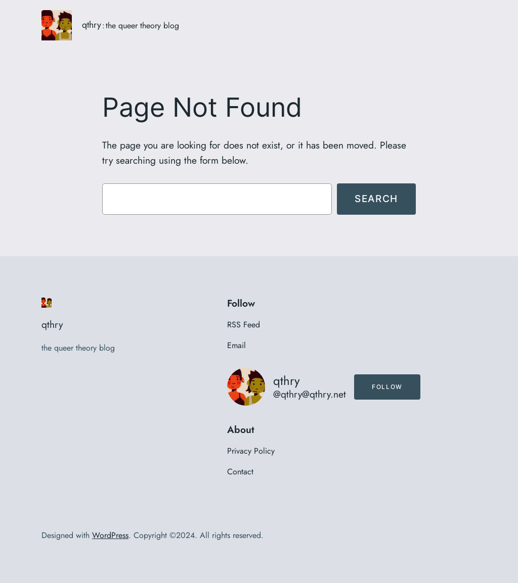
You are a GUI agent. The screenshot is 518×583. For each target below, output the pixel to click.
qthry (91, 24)
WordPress (110, 535)
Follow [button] (387, 387)
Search (376, 198)
